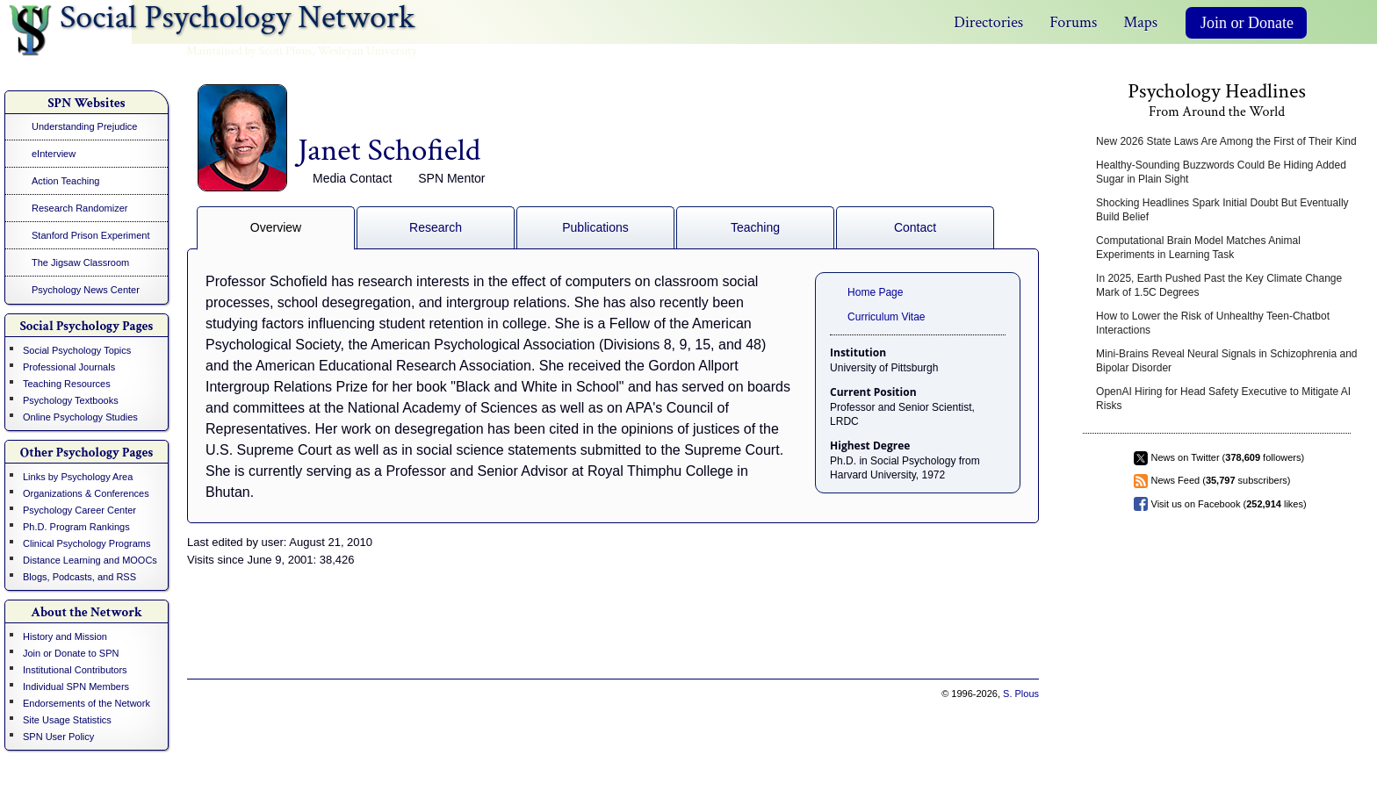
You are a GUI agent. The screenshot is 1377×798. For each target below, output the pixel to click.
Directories (988, 22)
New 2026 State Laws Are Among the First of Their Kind (1226, 141)
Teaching (755, 227)
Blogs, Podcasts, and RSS (79, 577)
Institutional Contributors (75, 670)
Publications (595, 227)
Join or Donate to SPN (71, 653)
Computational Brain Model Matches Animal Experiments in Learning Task (1198, 247)
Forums (1073, 22)
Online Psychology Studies (80, 417)
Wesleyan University (367, 51)
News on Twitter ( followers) (1228, 457)
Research (435, 227)
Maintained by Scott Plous (249, 51)
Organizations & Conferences (86, 493)
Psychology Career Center (79, 510)
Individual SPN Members (76, 686)
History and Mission (65, 636)
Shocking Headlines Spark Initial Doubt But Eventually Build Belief (1222, 210)
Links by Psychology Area (78, 476)
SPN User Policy (58, 736)
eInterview (54, 153)
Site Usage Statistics (67, 720)
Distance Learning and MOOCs (90, 560)
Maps (1140, 22)
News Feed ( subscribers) (1221, 480)
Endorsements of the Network (86, 703)
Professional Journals (69, 367)
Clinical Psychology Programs (87, 543)
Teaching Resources (67, 383)
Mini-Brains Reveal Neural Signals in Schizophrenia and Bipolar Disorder (1227, 361)
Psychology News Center (86, 289)
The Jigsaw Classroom (80, 262)
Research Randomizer (79, 208)
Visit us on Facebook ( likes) (1229, 504)
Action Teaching (65, 181)
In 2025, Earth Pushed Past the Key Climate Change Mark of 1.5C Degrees (1219, 285)
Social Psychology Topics (77, 350)
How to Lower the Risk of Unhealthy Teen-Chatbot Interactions (1213, 323)
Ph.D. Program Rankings (76, 526)
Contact (915, 227)
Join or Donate (1247, 23)
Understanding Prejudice (84, 126)
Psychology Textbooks (71, 400)
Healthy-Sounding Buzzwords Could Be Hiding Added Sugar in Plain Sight (1221, 172)
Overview (275, 227)
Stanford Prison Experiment (91, 235)
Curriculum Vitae (886, 317)
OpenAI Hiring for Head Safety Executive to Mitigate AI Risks (1223, 398)
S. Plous (1021, 693)
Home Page (875, 292)
